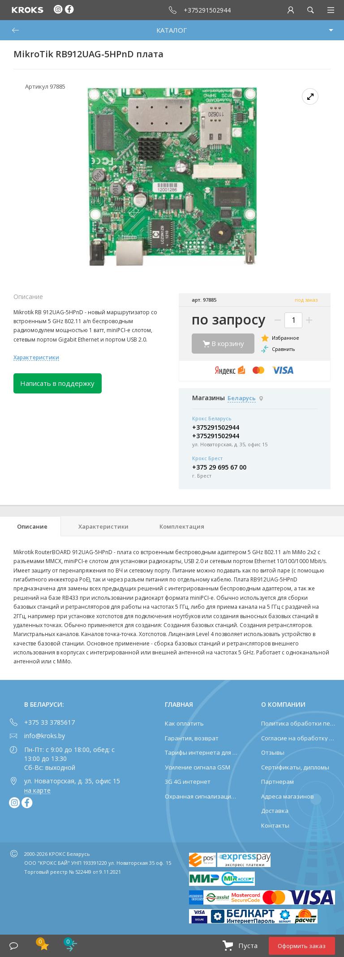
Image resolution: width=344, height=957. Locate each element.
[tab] (30, 526)
